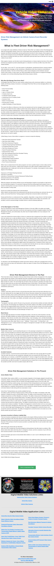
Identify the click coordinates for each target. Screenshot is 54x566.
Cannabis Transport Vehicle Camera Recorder (40, 527)
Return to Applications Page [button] (27, 467)
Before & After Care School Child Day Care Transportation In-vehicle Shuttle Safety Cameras (39, 546)
